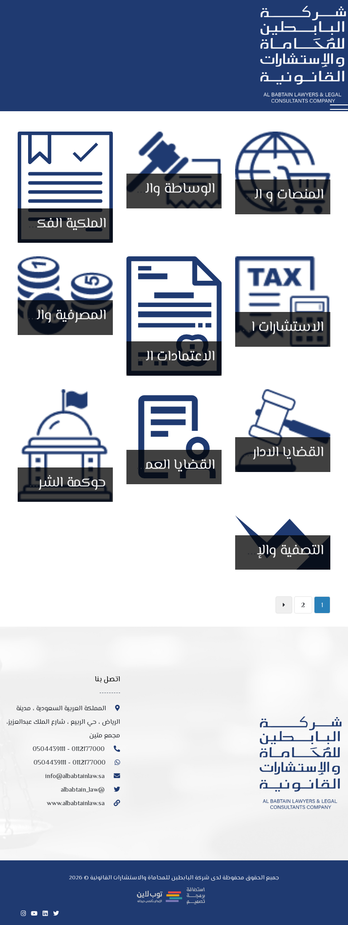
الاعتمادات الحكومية (158, 356)
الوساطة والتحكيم (162, 189)
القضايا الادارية (282, 452)
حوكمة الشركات (60, 483)
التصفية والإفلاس (271, 550)
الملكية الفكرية (63, 223)
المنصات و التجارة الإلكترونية (244, 195)
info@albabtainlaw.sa (82, 776)
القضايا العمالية (170, 465)
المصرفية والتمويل (53, 315)
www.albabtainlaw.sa (83, 803)
